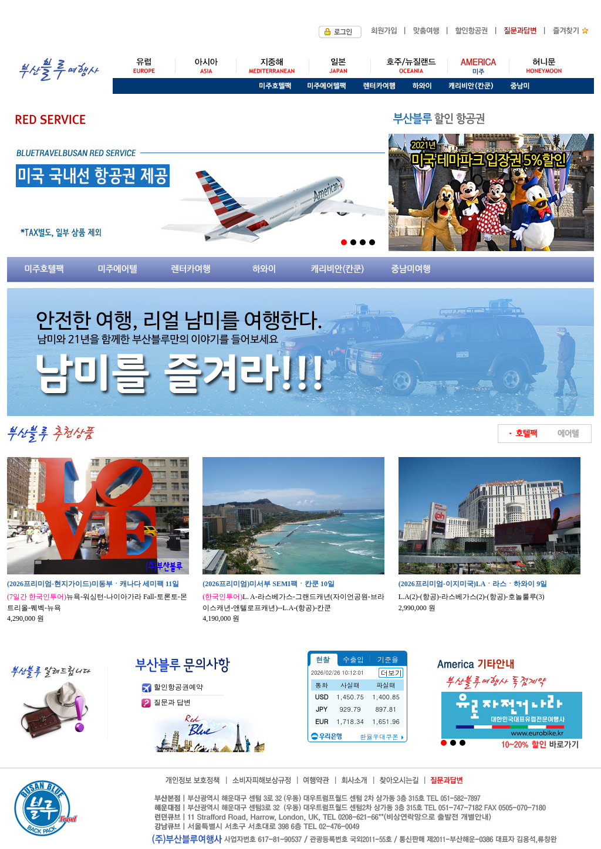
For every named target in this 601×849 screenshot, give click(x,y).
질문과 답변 (172, 702)
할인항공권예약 (178, 687)
